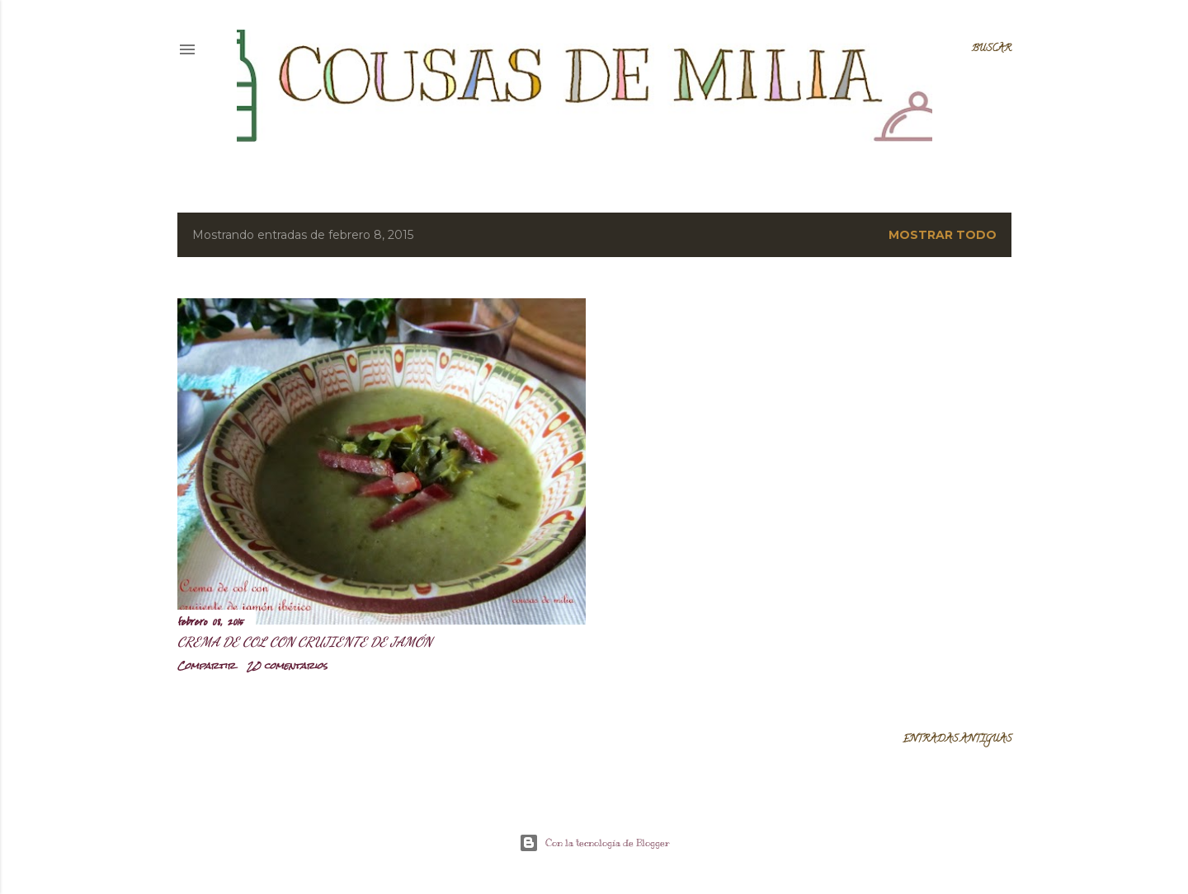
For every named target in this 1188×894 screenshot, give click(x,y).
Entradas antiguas (957, 739)
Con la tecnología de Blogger (594, 843)
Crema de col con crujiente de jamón (304, 641)
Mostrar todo (943, 234)
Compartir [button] (206, 666)
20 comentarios (287, 666)
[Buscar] (991, 49)
